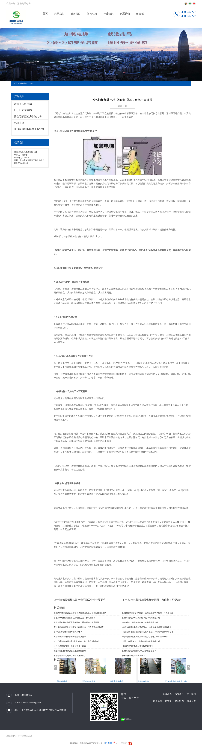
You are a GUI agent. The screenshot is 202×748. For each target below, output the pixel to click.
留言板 (140, 13)
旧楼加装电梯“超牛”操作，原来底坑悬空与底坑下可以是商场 (147, 613)
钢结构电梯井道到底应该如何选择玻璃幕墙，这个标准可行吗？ (80, 613)
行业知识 (108, 13)
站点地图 (157, 701)
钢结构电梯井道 (67, 681)
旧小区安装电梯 (23, 110)
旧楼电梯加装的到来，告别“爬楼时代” (70, 655)
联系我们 (125, 13)
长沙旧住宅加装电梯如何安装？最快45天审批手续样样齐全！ (147, 632)
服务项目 (76, 13)
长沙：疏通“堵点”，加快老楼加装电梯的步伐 (141, 641)
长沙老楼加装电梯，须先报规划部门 (137, 646)
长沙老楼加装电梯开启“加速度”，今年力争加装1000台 (145, 637)
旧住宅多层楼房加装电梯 (28, 116)
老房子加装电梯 (23, 104)
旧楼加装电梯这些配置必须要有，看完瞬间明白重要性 (76, 622)
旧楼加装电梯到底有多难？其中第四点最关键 (141, 618)
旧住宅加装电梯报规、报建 (183, 681)
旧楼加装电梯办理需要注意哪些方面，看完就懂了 (74, 618)
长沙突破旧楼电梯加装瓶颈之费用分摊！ (71, 651)
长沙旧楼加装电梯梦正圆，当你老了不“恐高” (156, 599)
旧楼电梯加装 (149, 681)
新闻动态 (92, 13)
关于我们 (59, 13)
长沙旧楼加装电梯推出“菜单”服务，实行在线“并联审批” (77, 641)
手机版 (124, 743)
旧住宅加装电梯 (95, 681)
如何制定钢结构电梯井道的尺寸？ (68, 632)
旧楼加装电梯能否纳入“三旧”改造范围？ (139, 651)
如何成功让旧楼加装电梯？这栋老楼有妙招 (140, 622)
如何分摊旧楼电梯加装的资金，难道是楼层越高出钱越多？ (147, 627)
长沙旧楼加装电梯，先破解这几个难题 (70, 646)
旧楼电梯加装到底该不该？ (133, 655)
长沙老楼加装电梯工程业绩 (29, 129)
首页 (45, 13)
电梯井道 (19, 122)
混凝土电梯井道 (122, 681)
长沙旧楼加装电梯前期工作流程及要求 (83, 599)
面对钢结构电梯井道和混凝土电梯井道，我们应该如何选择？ (79, 627)
